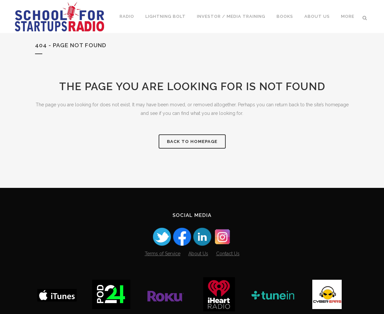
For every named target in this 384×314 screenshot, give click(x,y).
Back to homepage (192, 141)
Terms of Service (162, 253)
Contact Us (228, 253)
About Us (198, 253)
